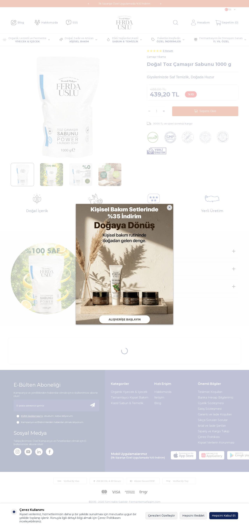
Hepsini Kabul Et (224, 515)
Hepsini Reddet (193, 515)
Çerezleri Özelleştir (161, 515)
